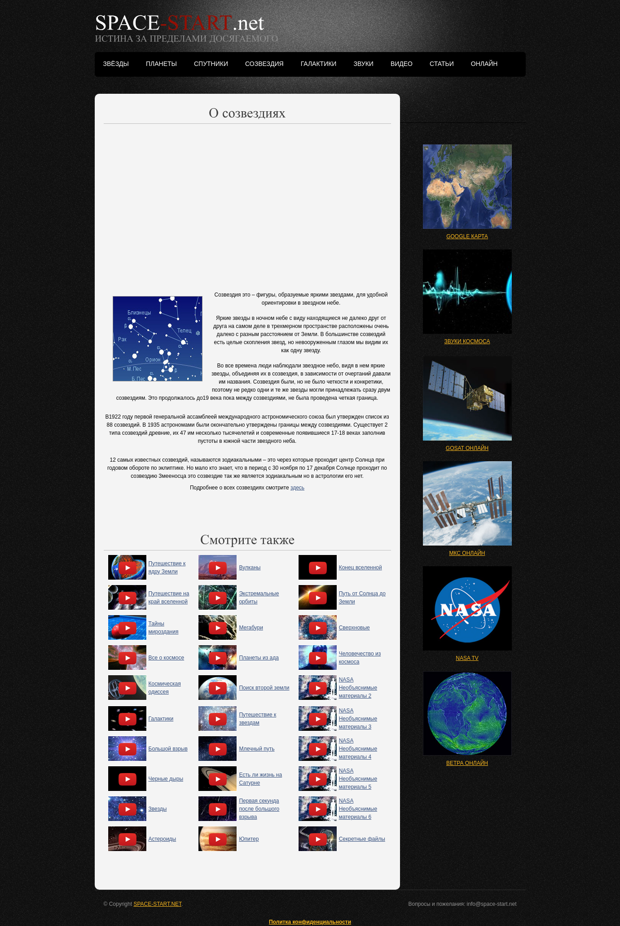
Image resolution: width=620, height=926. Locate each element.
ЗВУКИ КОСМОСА (467, 341)
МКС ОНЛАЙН (467, 553)
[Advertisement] (247, 205)
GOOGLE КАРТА (467, 236)
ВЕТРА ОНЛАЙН (467, 763)
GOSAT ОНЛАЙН (467, 448)
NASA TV (467, 658)
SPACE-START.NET (157, 904)
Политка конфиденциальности (310, 922)
